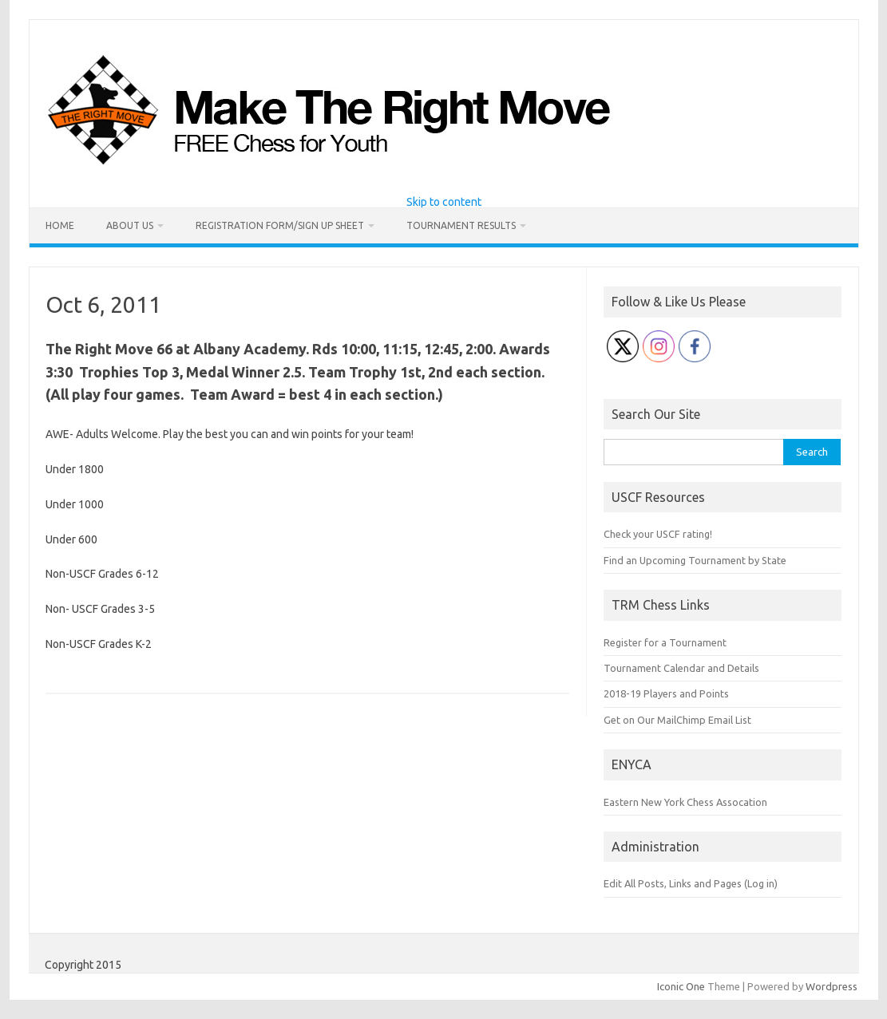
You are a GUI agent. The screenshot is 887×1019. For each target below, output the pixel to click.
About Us (129, 225)
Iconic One (681, 986)
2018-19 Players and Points (666, 693)
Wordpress (831, 986)
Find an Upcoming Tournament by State (695, 560)
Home (60, 225)
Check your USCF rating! (658, 533)
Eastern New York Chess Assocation (685, 802)
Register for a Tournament (665, 642)
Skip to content (443, 202)
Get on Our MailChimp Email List (677, 719)
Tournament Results (461, 225)
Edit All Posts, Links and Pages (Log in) (691, 883)
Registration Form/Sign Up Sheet (280, 225)
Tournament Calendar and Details (681, 667)
